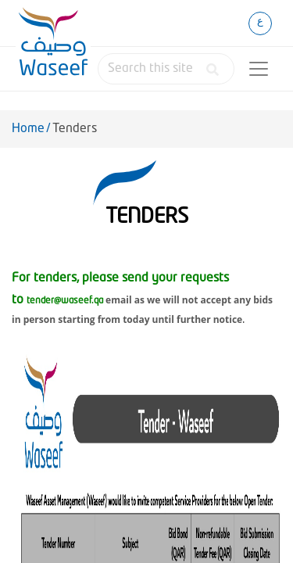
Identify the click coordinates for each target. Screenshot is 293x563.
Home (28, 129)
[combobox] (166, 68)
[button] (210, 69)
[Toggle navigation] (258, 68)
